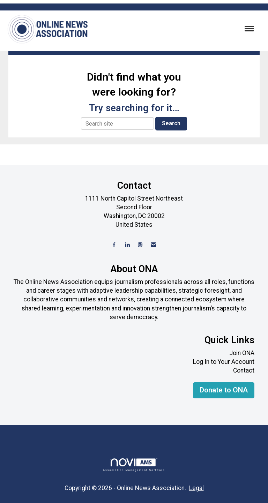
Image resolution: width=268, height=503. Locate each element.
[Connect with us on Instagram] (140, 245)
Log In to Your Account (223, 361)
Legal (196, 488)
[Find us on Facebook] (114, 245)
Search (171, 123)
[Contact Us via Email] (153, 245)
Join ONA (241, 353)
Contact (243, 370)
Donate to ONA (224, 390)
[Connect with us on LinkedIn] (127, 245)
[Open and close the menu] (176, 29)
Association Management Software (134, 464)
